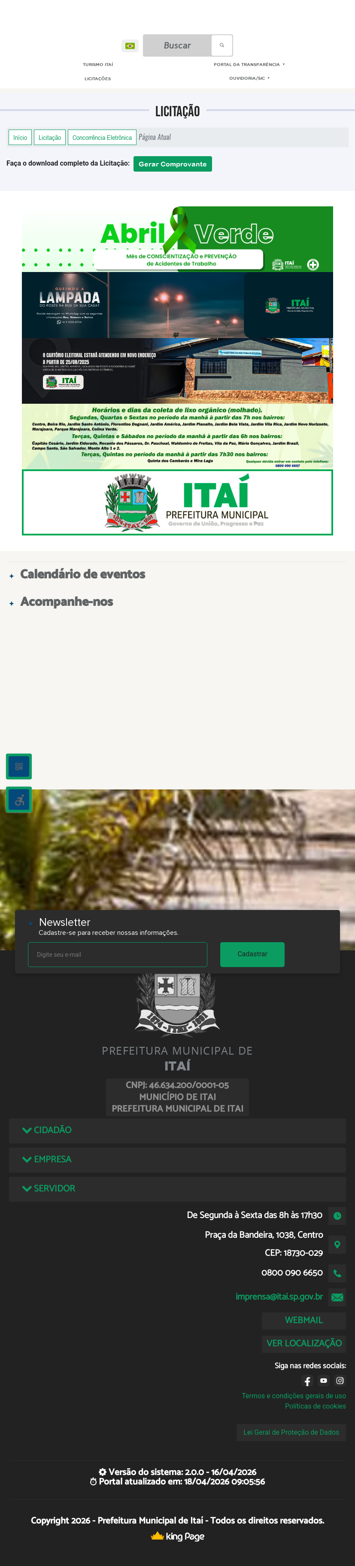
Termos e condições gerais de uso (294, 1396)
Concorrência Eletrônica (102, 137)
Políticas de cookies (315, 1406)
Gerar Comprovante (173, 164)
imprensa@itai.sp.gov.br (279, 1297)
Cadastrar (252, 954)
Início (20, 137)
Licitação (50, 137)
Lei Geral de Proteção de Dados (291, 1432)
